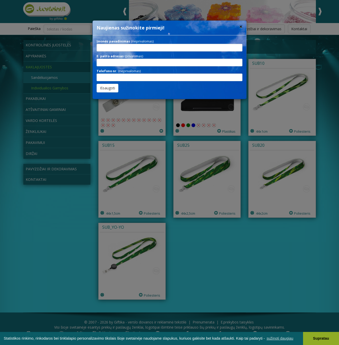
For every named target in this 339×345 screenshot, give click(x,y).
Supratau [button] (321, 338)
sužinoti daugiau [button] (280, 338)
